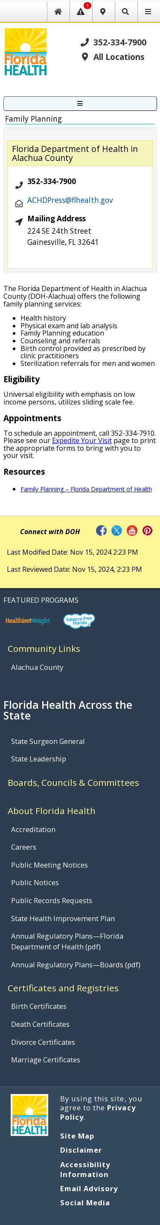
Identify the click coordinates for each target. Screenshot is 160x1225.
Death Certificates (40, 1024)
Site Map (77, 1136)
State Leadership (38, 759)
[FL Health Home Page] (25, 51)
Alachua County (37, 667)
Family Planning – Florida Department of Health (86, 489)
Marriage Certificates (45, 1059)
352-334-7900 (113, 42)
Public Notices (35, 882)
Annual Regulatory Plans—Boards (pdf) (75, 964)
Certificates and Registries (63, 988)
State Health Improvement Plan (63, 918)
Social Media (85, 1202)
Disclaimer (81, 1150)
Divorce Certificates (43, 1042)
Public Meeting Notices (49, 865)
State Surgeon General (48, 741)
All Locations (112, 57)
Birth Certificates (39, 1006)
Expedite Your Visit (82, 440)
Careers (23, 847)
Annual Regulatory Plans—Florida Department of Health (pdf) (67, 941)
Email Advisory (89, 1188)
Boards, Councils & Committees (73, 782)
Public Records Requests (51, 900)
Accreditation (33, 829)
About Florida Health (52, 811)
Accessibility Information (85, 1169)
